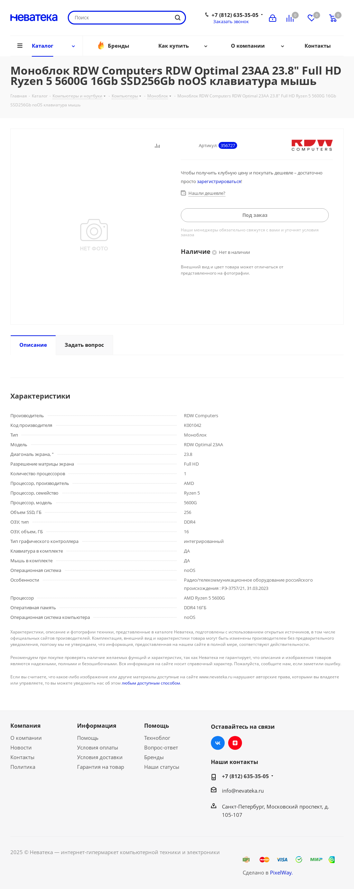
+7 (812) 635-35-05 (235, 15)
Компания (25, 725)
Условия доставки (100, 757)
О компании (26, 737)
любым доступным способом (151, 683)
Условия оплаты (97, 747)
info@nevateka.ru (243, 790)
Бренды (154, 757)
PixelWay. (281, 872)
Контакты (22, 757)
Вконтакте (218, 743)
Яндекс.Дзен (235, 743)
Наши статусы (161, 766)
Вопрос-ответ (161, 747)
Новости (21, 747)
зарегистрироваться (219, 181)
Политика (22, 766)
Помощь (88, 737)
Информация (96, 725)
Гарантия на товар (100, 766)
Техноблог (157, 737)
